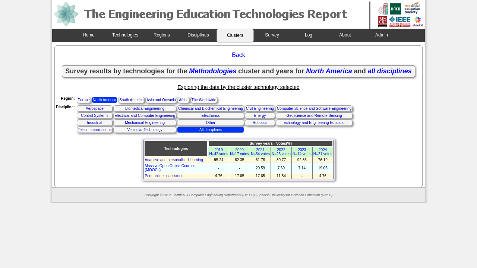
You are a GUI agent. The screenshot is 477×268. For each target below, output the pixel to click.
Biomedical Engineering (144, 108)
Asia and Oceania (161, 100)
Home (89, 35)
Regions (162, 35)
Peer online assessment (164, 176)
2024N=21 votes (322, 152)
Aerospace (95, 108)
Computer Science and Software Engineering (314, 108)
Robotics (260, 123)
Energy (260, 116)
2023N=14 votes (302, 152)
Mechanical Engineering (145, 123)
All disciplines (210, 130)
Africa (184, 100)
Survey (272, 35)
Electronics (211, 116)
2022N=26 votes (281, 152)
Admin (381, 35)
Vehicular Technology (144, 130)
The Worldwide (204, 100)
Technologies (125, 35)
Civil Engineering (260, 108)
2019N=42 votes (218, 152)
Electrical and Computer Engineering (144, 116)
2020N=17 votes (239, 152)
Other (210, 123)
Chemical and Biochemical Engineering (210, 108)
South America (131, 100)
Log (308, 35)
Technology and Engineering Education (314, 123)
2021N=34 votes (260, 152)
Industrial (94, 123)
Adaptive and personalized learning (174, 160)
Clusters (235, 35)
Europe (84, 100)
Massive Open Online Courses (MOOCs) (170, 168)
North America (104, 100)
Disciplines (198, 35)
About (345, 35)
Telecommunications (95, 130)
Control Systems (94, 116)
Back (238, 55)
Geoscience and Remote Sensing (314, 116)
